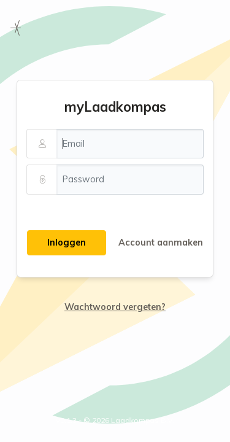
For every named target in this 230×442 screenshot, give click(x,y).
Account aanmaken (160, 242)
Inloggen (66, 242)
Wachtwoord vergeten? (115, 306)
